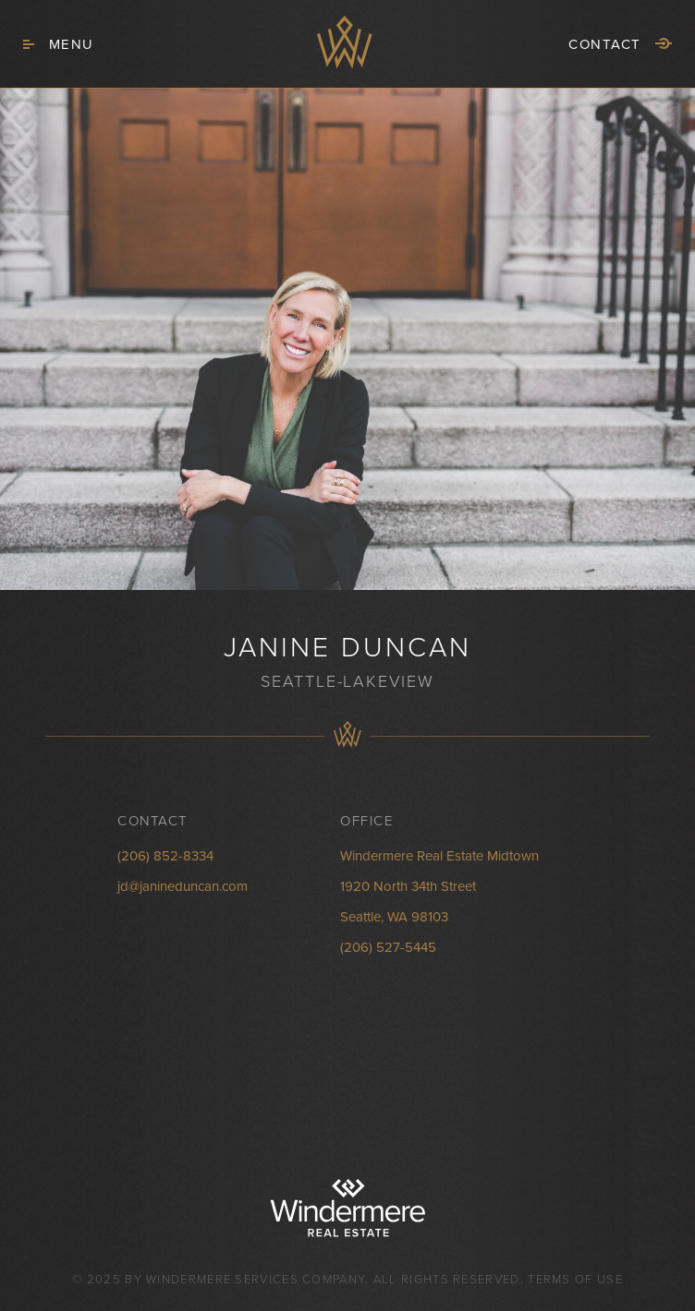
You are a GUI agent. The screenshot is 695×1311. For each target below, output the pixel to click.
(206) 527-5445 (388, 947)
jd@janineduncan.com (182, 886)
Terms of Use (575, 1279)
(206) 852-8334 (165, 856)
